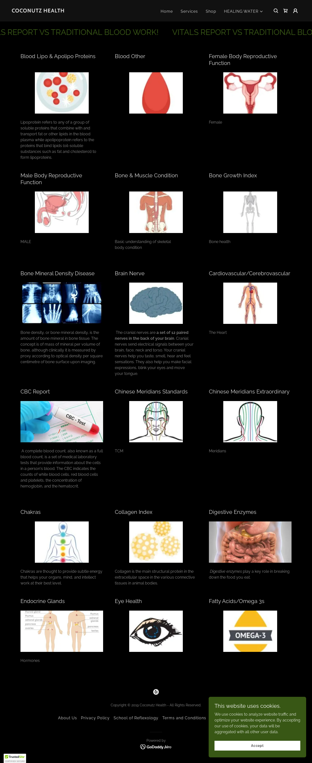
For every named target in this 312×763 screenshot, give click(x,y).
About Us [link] (67, 718)
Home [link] (167, 11)
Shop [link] (211, 11)
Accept (257, 745)
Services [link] (189, 11)
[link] (38, 11)
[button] (243, 11)
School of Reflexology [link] (136, 718)
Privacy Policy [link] (95, 718)
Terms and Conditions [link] (184, 718)
